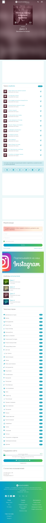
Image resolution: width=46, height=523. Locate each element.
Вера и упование (23, 336)
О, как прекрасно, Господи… (15, 120)
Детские (23, 350)
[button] (30, 22)
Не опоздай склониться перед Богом (18, 100)
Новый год (23, 395)
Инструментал (23, 367)
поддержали (23, 463)
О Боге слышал (12, 110)
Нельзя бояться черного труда (16, 105)
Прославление (23, 406)
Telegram (9, 518)
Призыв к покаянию (23, 402)
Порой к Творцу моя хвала (15, 125)
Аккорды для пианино (37, 507)
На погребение (23, 388)
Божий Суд (23, 325)
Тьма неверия (12, 139)
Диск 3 (12, 294)
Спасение (23, 430)
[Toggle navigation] (42, 2)
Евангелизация (23, 357)
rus (20, 496)
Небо (23, 392)
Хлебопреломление (23, 441)
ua (26, 496)
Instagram (9, 516)
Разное (23, 413)
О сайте (23, 502)
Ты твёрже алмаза (13, 134)
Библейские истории (23, 315)
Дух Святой (23, 353)
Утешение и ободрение (23, 437)
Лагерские (23, 381)
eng (23, 496)
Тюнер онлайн (36, 502)
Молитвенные (23, 385)
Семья (23, 427)
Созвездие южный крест (14, 129)
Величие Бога (23, 332)
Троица (23, 434)
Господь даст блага (13, 95)
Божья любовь (23, 329)
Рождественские (23, 416)
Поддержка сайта (23, 504)
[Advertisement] (23, 47)
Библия (23, 318)
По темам (9, 507)
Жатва (23, 360)
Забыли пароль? (38, 248)
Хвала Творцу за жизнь (14, 144)
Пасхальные (23, 399)
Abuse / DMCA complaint (23, 507)
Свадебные (23, 423)
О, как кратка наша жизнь (15, 115)
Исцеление (23, 371)
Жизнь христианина (23, 364)
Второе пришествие (23, 343)
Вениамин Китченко (23, 31)
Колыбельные (23, 374)
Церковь (23, 444)
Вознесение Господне (23, 339)
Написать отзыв (23, 510)
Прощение (23, 409)
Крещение (23, 378)
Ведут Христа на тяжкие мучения (17, 90)
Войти (23, 245)
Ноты (9, 504)
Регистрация (6, 248)
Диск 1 (12, 280)
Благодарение (23, 322)
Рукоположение (23, 420)
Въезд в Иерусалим (23, 346)
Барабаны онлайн (36, 504)
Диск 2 (12, 287)
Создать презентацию (36, 509)
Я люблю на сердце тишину (15, 154)
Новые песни (9, 502)
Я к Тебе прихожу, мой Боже (15, 149)
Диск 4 (12, 300)
